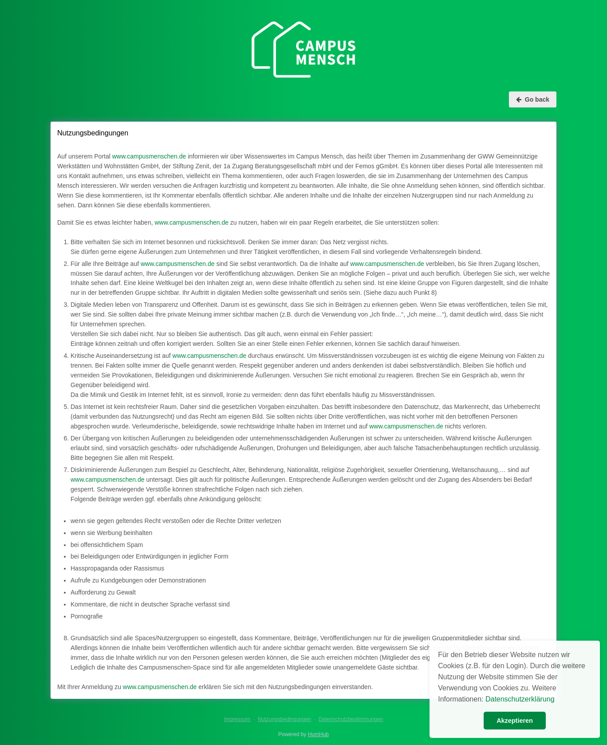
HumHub (318, 734)
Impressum (237, 719)
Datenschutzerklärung (520, 699)
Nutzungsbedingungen (284, 719)
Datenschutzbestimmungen (351, 719)
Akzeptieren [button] (515, 720)
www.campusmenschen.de (149, 156)
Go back (532, 99)
